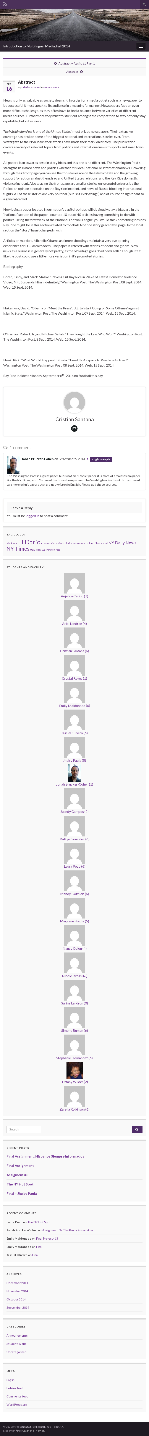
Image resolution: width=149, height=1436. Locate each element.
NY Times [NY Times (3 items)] (17, 548)
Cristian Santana (30, 87)
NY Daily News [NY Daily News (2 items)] (122, 542)
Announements (17, 1335)
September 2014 (17, 1307)
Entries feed (14, 1388)
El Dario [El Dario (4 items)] (29, 542)
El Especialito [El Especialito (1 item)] (48, 543)
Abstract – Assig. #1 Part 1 (76, 63)
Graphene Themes (33, 1430)
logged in (32, 516)
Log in (10, 1380)
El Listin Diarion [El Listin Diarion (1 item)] (64, 543)
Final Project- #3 (47, 1238)
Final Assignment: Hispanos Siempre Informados (45, 1156)
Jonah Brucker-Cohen (38, 459)
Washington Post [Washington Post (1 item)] (51, 549)
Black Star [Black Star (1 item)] (11, 543)
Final (39, 1246)
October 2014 (16, 1299)
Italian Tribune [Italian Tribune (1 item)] (94, 543)
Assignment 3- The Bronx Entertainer (67, 1230)
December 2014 (17, 1283)
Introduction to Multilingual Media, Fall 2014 (36, 46)
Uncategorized (16, 1352)
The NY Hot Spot (20, 1184)
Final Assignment (20, 1165)
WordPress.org (16, 1404)
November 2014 (17, 1291)
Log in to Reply (101, 459)
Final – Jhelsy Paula (21, 1193)
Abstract (72, 71)
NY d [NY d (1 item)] (105, 543)
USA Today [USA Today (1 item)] (35, 549)
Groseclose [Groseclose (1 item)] (79, 543)
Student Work (51, 87)
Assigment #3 (17, 1175)
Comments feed (17, 1396)
